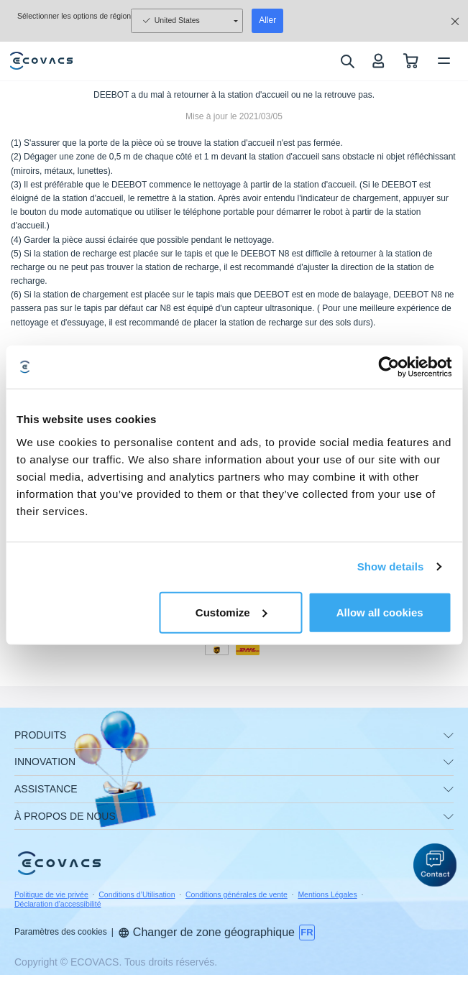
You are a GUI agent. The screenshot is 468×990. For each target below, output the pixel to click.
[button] (434, 865)
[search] (346, 61)
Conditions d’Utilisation (136, 894)
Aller (267, 20)
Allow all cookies (379, 612)
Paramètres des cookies (60, 932)
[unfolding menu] (448, 735)
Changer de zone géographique (206, 932)
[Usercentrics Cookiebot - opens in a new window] (388, 367)
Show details (390, 566)
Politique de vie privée (51, 894)
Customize (231, 612)
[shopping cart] (411, 61)
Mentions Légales (327, 894)
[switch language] (307, 932)
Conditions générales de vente (236, 894)
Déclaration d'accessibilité (57, 903)
